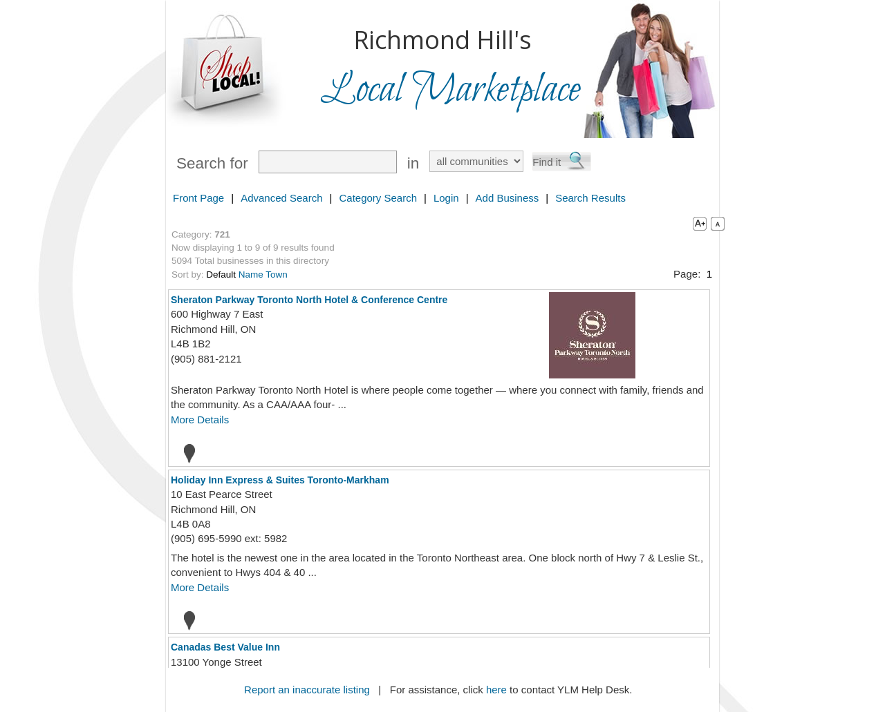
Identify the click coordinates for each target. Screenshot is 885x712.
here (496, 689)
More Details (200, 419)
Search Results (590, 198)
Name (251, 274)
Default (221, 274)
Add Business (507, 198)
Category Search (378, 198)
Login (446, 198)
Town (277, 274)
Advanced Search (281, 198)
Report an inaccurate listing (307, 689)
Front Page (198, 198)
